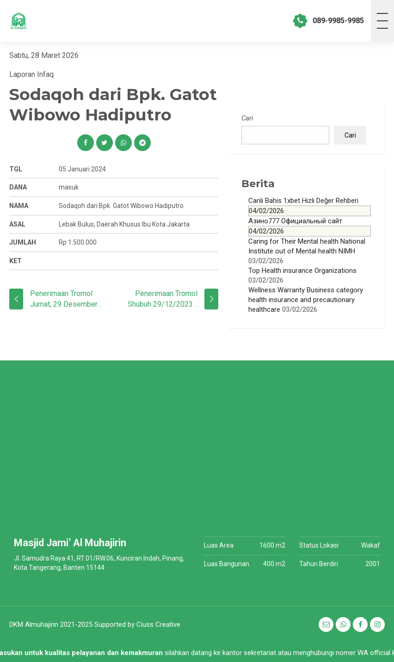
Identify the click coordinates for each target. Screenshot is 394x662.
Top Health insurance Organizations (302, 270)
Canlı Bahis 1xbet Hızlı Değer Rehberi (309, 206)
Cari (247, 118)
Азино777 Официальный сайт (309, 226)
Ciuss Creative (158, 624)
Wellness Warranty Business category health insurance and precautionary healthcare (305, 299)
